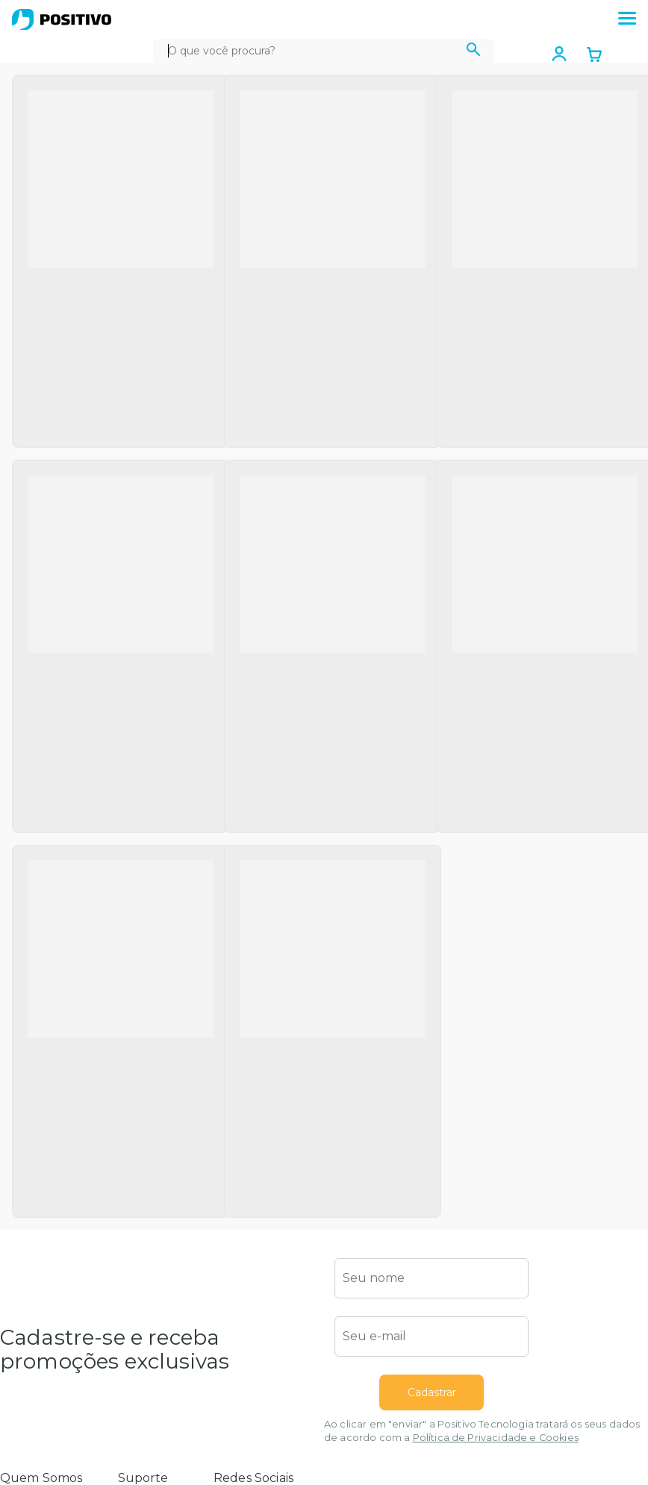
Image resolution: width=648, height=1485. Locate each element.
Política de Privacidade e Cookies (496, 1437)
